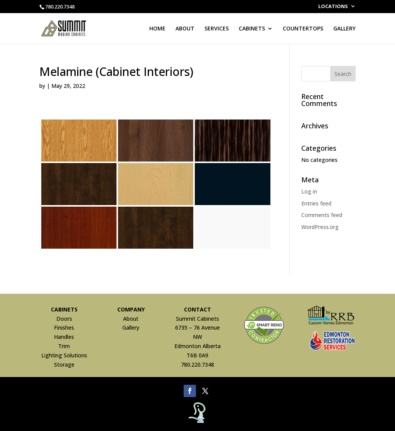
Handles (64, 336)
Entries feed (316, 203)
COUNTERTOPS (303, 29)
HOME (157, 29)
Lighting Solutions (64, 355)
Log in (309, 191)
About (130, 318)
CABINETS (252, 29)
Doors (64, 318)
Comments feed (321, 215)
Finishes (64, 327)
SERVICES (216, 29)
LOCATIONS (333, 7)
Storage (64, 364)
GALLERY (344, 29)
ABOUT (185, 29)
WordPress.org (320, 227)
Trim (64, 346)
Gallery (130, 327)
